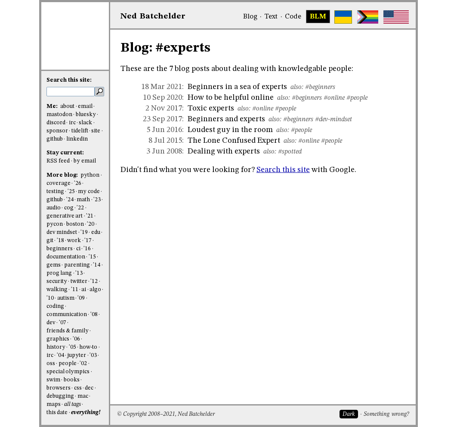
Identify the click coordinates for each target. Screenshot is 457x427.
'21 (89, 216)
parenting (77, 265)
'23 (97, 200)
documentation (65, 257)
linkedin (77, 139)
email (85, 106)
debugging (60, 396)
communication (66, 314)
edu (95, 232)
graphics (57, 339)
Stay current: (65, 153)
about (67, 106)
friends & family (67, 331)
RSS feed (58, 161)
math (83, 200)
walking (57, 289)
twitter (79, 281)
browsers (58, 388)
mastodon (59, 114)
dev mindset (61, 232)
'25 (71, 191)
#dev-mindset (333, 119)
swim (53, 380)
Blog (250, 16)
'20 (90, 224)
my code (88, 191)
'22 (80, 208)
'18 (60, 240)
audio (53, 208)
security (56, 281)
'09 (81, 298)
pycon (54, 224)
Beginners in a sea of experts (237, 87)
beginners (59, 249)
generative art (64, 216)
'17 (88, 240)
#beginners (320, 87)
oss (50, 363)
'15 (92, 257)
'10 (50, 298)
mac (82, 396)
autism (65, 298)
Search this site (283, 170)
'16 (87, 249)
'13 (79, 273)
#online (334, 98)
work (74, 240)
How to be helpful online (231, 97)
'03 (93, 355)
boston (75, 224)
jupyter (76, 355)
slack (85, 123)
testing (55, 191)
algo (95, 289)
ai (83, 289)
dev (51, 323)
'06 (76, 339)
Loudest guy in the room (230, 130)
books (72, 380)
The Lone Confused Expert (234, 140)
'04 (60, 355)
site (95, 131)
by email (85, 161)
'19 (84, 232)
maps (53, 404)
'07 (62, 323)
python (89, 175)
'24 (70, 200)
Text (271, 16)
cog (69, 208)
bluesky (86, 114)
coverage (58, 183)
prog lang (59, 273)
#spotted (290, 151)
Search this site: (69, 80)
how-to (88, 347)
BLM (318, 16)
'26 (77, 183)
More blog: (62, 175)
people (68, 363)
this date (57, 412)
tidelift (79, 131)
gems (53, 265)
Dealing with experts (224, 151)
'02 (83, 363)
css (78, 388)
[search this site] (70, 91)
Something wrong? (386, 414)
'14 (96, 265)
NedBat (152, 16)
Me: (52, 106)
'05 (72, 347)
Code (293, 16)
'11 (74, 289)
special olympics (68, 372)
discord (55, 123)
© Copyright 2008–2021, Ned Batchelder (166, 414)
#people (356, 98)
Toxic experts (211, 108)
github (54, 139)
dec (89, 388)
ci (78, 249)
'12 (94, 281)
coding (55, 306)
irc (72, 123)
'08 (94, 314)
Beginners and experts (226, 119)
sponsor (57, 131)
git (49, 240)
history (55, 347)
